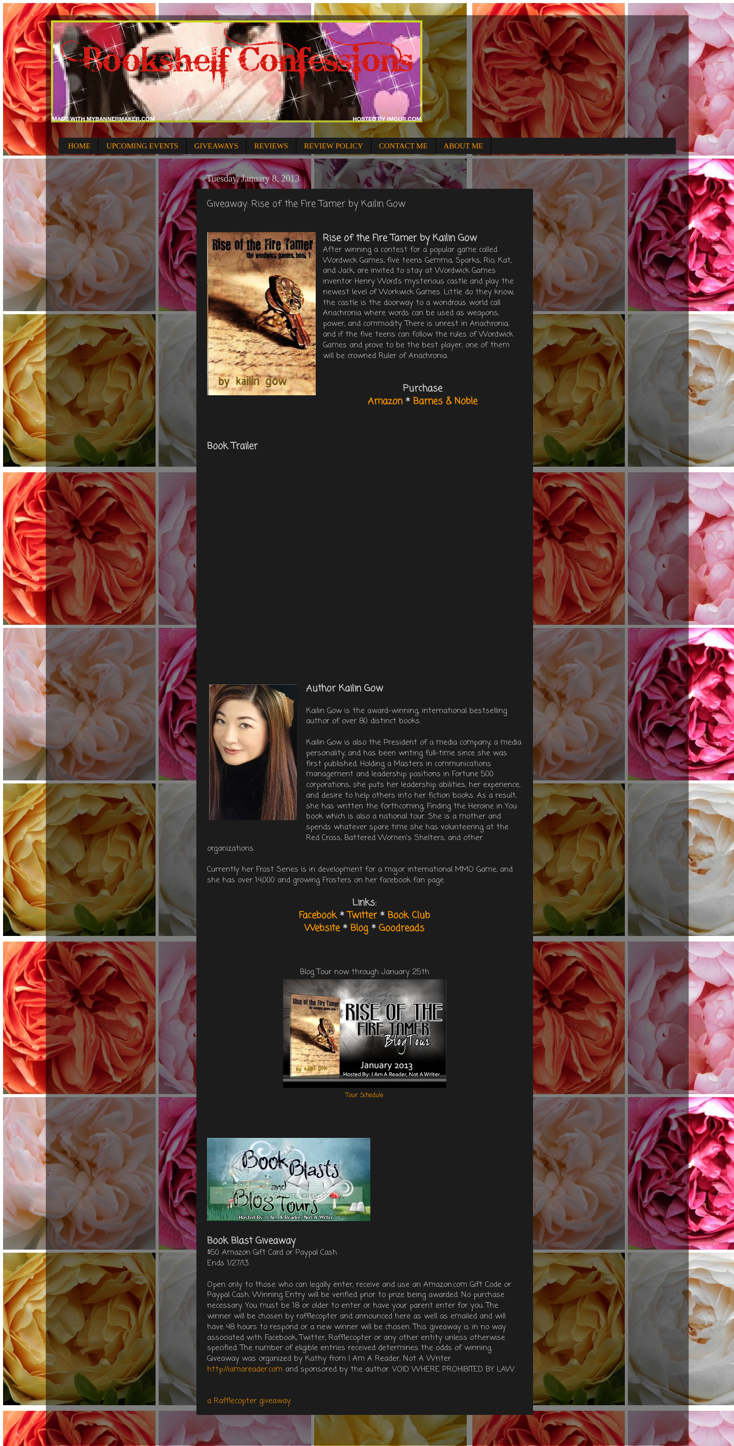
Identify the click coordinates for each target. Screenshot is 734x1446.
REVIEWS (271, 146)
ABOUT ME (464, 146)
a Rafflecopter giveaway (249, 1401)
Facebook (318, 915)
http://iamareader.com (245, 1369)
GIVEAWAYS (216, 146)
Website (322, 928)
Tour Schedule (365, 1095)
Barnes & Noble (445, 401)
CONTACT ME (403, 146)
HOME (79, 146)
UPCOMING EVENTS (142, 146)
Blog (359, 928)
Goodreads (401, 928)
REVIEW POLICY (333, 146)
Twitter (362, 915)
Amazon (385, 401)
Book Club (409, 915)
